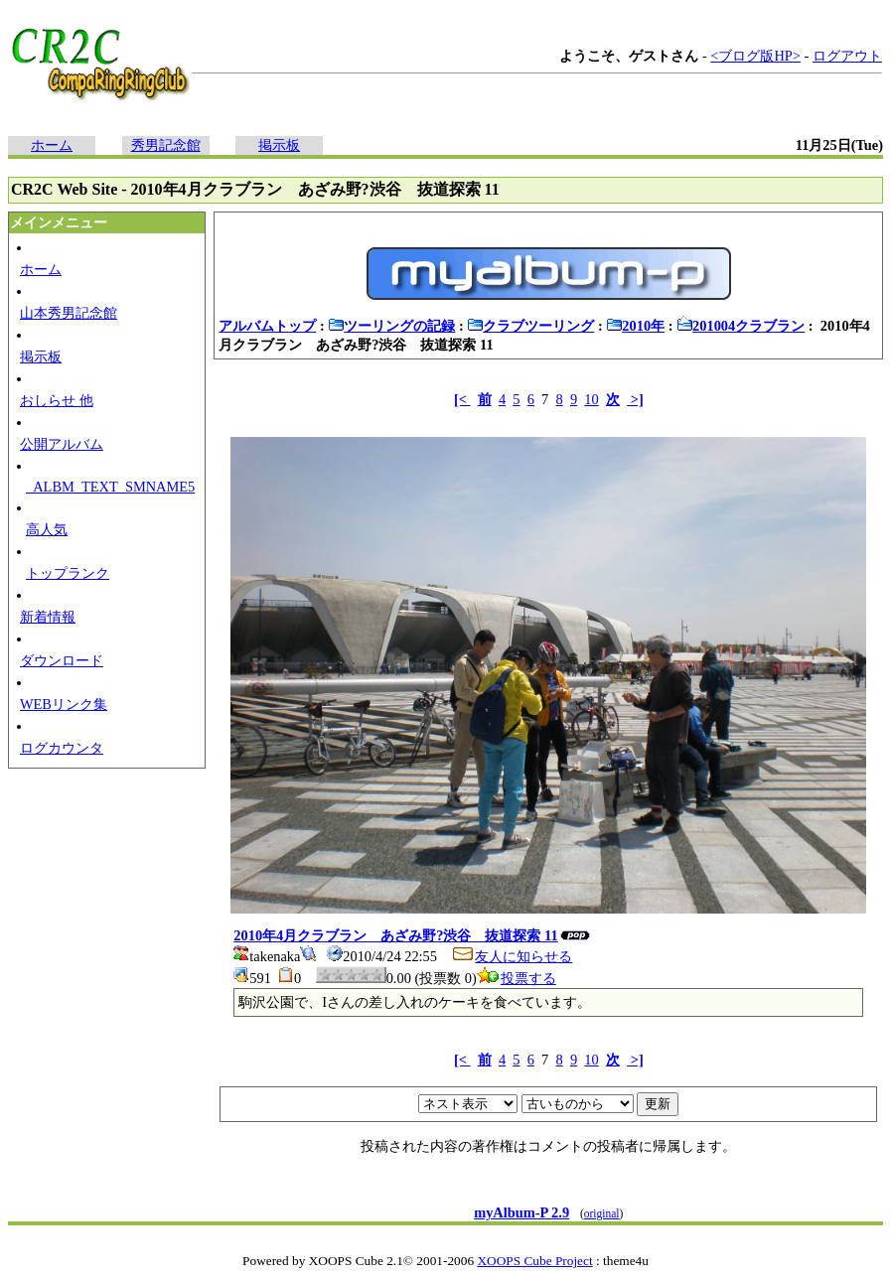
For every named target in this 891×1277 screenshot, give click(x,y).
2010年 (635, 326)
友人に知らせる (511, 956)
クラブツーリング (530, 326)
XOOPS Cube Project (534, 1260)
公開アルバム (61, 444)
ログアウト (847, 56)
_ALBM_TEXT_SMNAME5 (110, 487)
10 (591, 399)
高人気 (47, 529)
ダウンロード (61, 660)
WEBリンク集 (63, 704)
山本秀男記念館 (68, 313)
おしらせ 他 (56, 400)
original (602, 1213)
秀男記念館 (166, 145)
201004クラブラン (740, 326)
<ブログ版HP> (755, 56)
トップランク (67, 573)
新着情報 (47, 617)
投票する (516, 978)
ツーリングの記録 (391, 326)
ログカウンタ (61, 748)
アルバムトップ (267, 326)
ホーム (52, 145)
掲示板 (279, 145)
